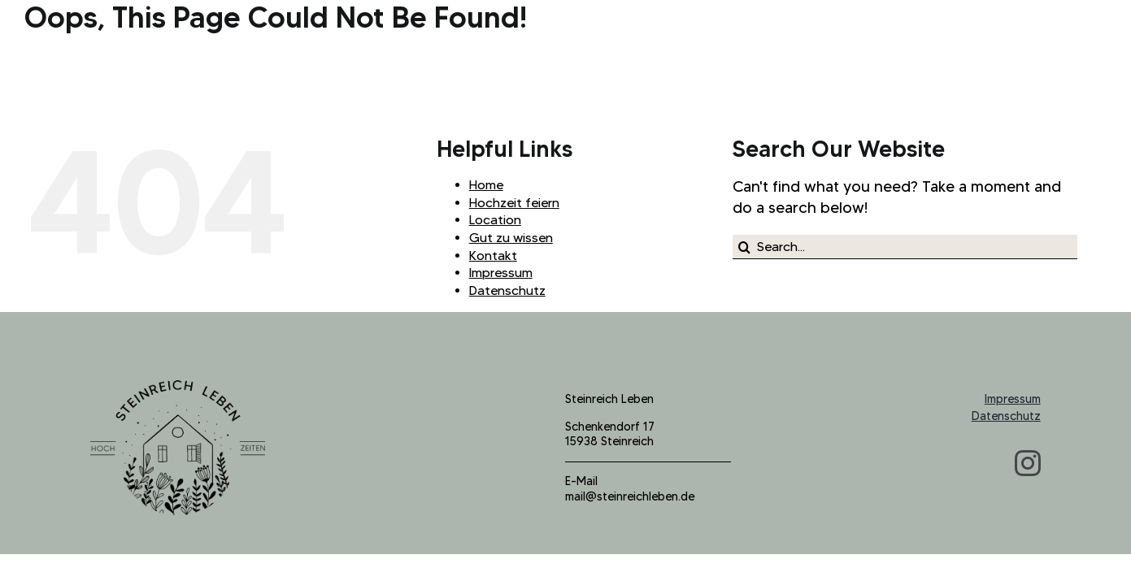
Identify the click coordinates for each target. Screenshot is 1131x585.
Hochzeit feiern (514, 202)
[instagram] (1028, 463)
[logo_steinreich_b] (177, 388)
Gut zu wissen (511, 237)
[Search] (745, 247)
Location (495, 220)
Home (486, 185)
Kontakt (493, 255)
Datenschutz (507, 290)
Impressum (501, 272)
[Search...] (905, 247)
